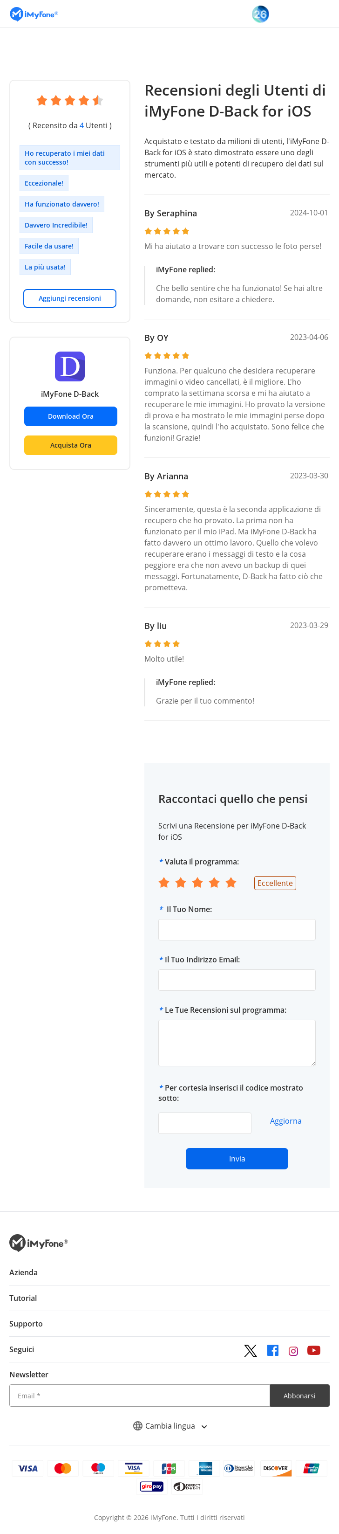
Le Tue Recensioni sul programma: (225, 1010)
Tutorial (23, 1298)
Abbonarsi (300, 1395)
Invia (237, 1159)
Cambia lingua (169, 1426)
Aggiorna (286, 1121)
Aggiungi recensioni (70, 298)
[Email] (139, 1395)
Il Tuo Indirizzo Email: (202, 959)
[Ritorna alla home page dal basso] (38, 1249)
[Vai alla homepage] (34, 14)
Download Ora (71, 416)
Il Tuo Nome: (188, 909)
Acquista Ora (70, 445)
